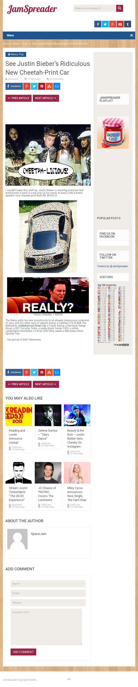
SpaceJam (13, 79)
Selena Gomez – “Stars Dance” (47, 434)
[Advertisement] (65, 114)
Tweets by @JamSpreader (112, 266)
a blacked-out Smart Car (32, 325)
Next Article (45, 98)
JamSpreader (10, 680)
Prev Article (18, 98)
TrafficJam (17, 447)
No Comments (57, 79)
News (16, 43)
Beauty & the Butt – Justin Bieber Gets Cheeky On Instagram (75, 438)
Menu (10, 35)
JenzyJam (46, 443)
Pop (25, 43)
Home (6, 43)
